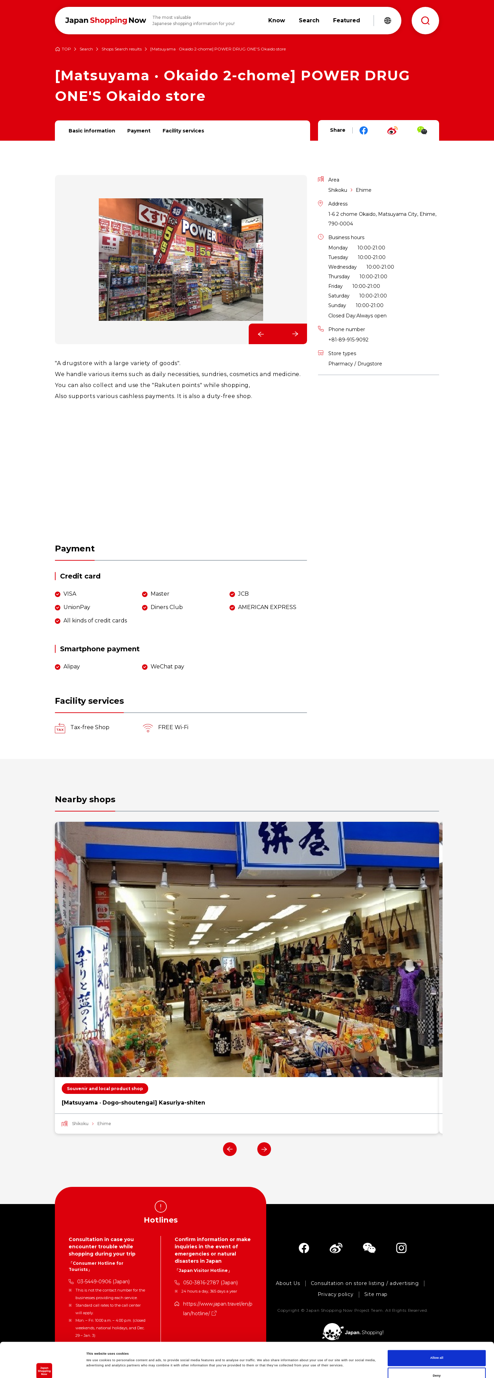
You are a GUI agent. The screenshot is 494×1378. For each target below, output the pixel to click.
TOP (66, 49)
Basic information (92, 131)
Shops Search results (122, 49)
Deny (437, 1341)
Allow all (436, 1323)
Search (86, 49)
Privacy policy (336, 1294)
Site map (376, 1294)
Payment (139, 131)
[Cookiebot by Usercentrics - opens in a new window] (44, 1366)
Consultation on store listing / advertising (365, 1283)
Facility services (183, 131)
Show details (285, 1366)
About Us (288, 1283)
